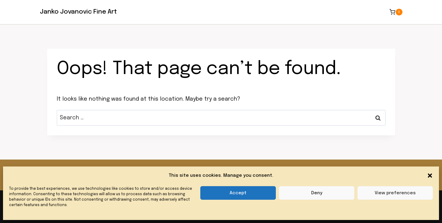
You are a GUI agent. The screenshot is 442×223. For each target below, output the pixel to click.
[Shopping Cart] (395, 12)
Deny (316, 193)
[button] (430, 176)
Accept (238, 193)
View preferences (395, 193)
